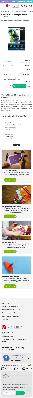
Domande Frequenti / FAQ (11, 310)
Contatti (5, 319)
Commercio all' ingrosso (10, 316)
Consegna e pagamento (10, 306)
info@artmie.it (9, 336)
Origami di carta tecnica (10, 277)
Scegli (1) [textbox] (25, 74)
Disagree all (9, 393)
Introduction (5, 11)
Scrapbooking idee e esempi (11, 207)
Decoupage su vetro (9, 242)
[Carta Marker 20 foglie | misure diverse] (16, 39)
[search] (21, 6)
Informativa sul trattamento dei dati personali (14, 340)
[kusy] (7, 86)
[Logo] (12, 6)
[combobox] (24, 74)
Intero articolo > (10, 180)
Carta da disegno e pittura (19, 11)
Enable (20, 393)
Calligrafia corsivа (10, 170)
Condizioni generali (8, 313)
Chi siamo (5, 303)
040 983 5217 (8, 333)
